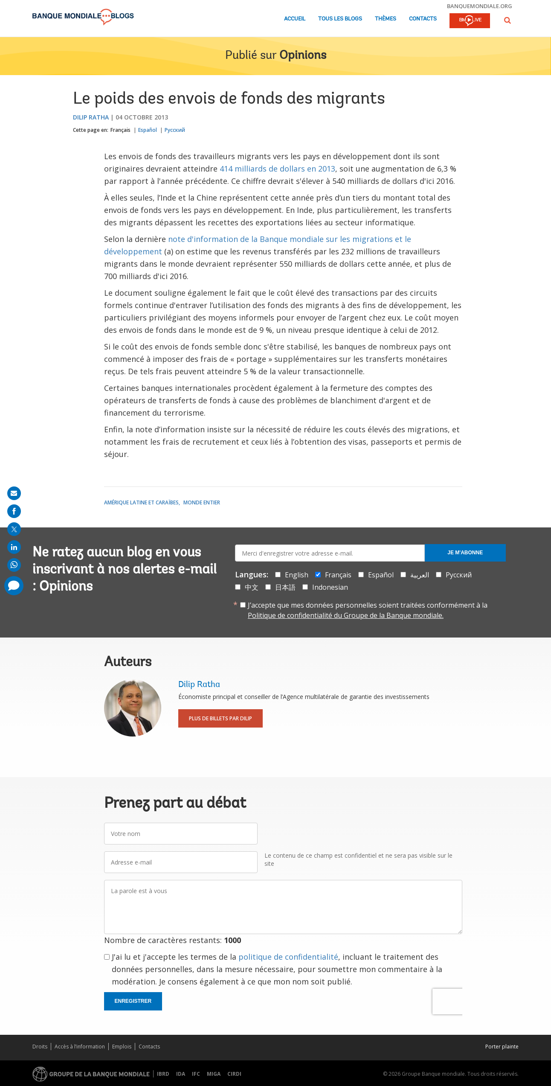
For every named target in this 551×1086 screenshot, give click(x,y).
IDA (180, 1073)
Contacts (423, 19)
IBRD (163, 1073)
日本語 (285, 587)
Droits (39, 1046)
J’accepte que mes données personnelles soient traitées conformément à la (367, 610)
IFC (196, 1073)
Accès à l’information (80, 1046)
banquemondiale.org (479, 6)
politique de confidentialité (288, 957)
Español (147, 130)
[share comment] (13, 585)
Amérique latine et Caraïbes (141, 502)
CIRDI (234, 1073)
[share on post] (14, 529)
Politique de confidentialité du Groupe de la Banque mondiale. (346, 615)
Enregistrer (133, 1001)
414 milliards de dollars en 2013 (277, 168)
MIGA (213, 1073)
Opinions (302, 56)
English (296, 574)
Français (120, 130)
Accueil (294, 19)
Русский (175, 130)
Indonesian (330, 587)
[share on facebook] (14, 511)
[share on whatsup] (14, 565)
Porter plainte (502, 1046)
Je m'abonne (465, 553)
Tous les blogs (340, 19)
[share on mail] (14, 493)
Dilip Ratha (91, 117)
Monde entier (201, 502)
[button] (507, 20)
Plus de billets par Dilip (220, 718)
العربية (419, 574)
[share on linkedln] (14, 547)
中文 (251, 587)
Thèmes (385, 19)
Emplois (121, 1046)
